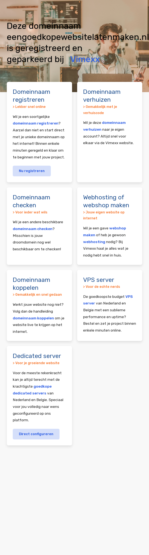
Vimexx (85, 59)
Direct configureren (36, 434)
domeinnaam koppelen (33, 318)
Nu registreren (32, 171)
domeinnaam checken (33, 229)
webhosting (94, 242)
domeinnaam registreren (35, 123)
